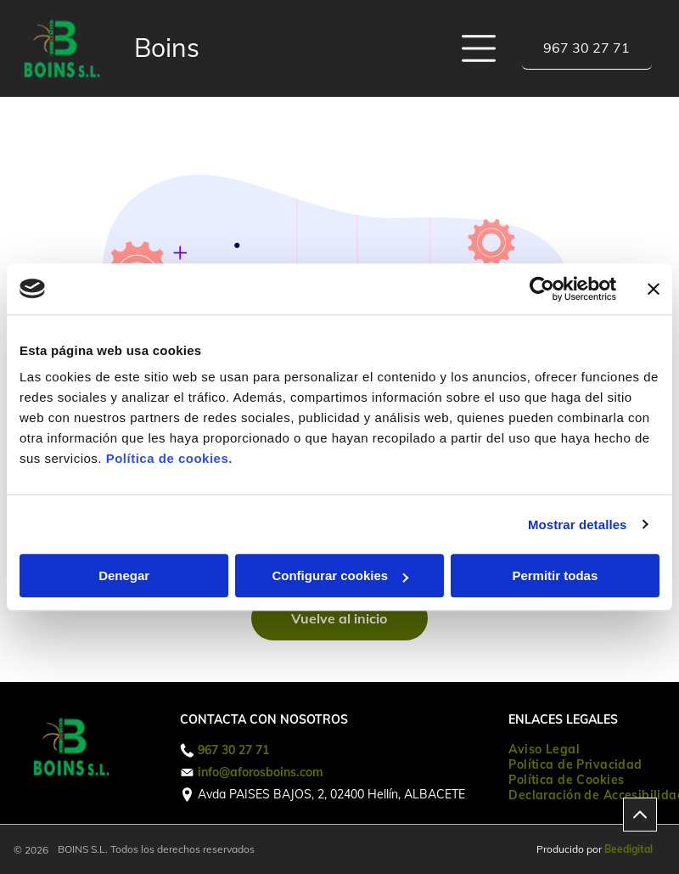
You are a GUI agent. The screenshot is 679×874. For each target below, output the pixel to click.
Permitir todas (555, 575)
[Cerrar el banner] (653, 289)
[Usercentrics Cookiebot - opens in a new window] (542, 289)
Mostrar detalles (577, 524)
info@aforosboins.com (260, 772)
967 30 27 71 (233, 750)
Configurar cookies (340, 575)
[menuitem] (544, 749)
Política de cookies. (169, 458)
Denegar (123, 575)
